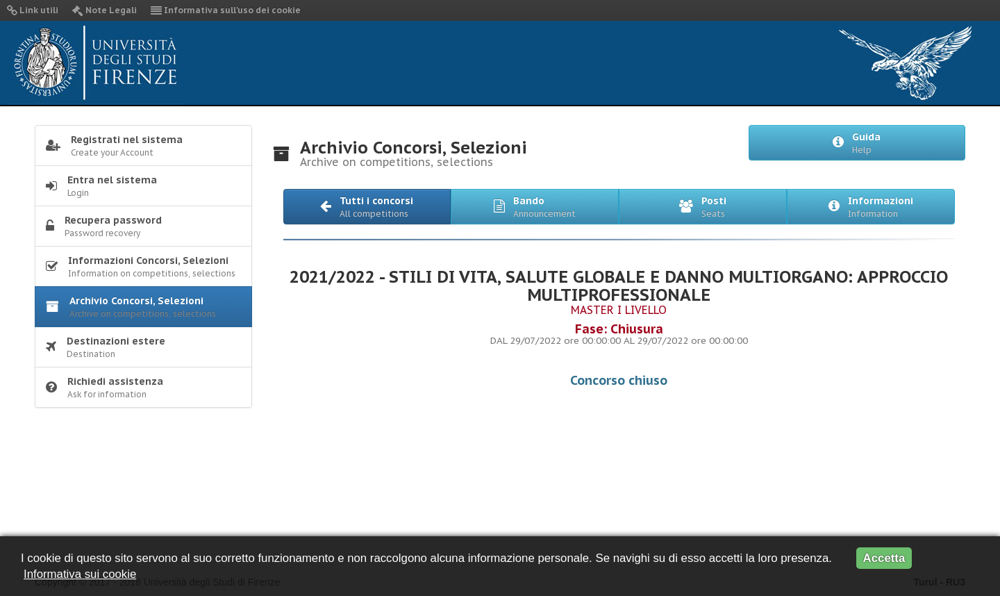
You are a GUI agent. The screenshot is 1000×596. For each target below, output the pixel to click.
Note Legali (104, 10)
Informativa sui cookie (80, 574)
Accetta (884, 558)
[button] (367, 206)
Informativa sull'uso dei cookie (226, 10)
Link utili (32, 10)
